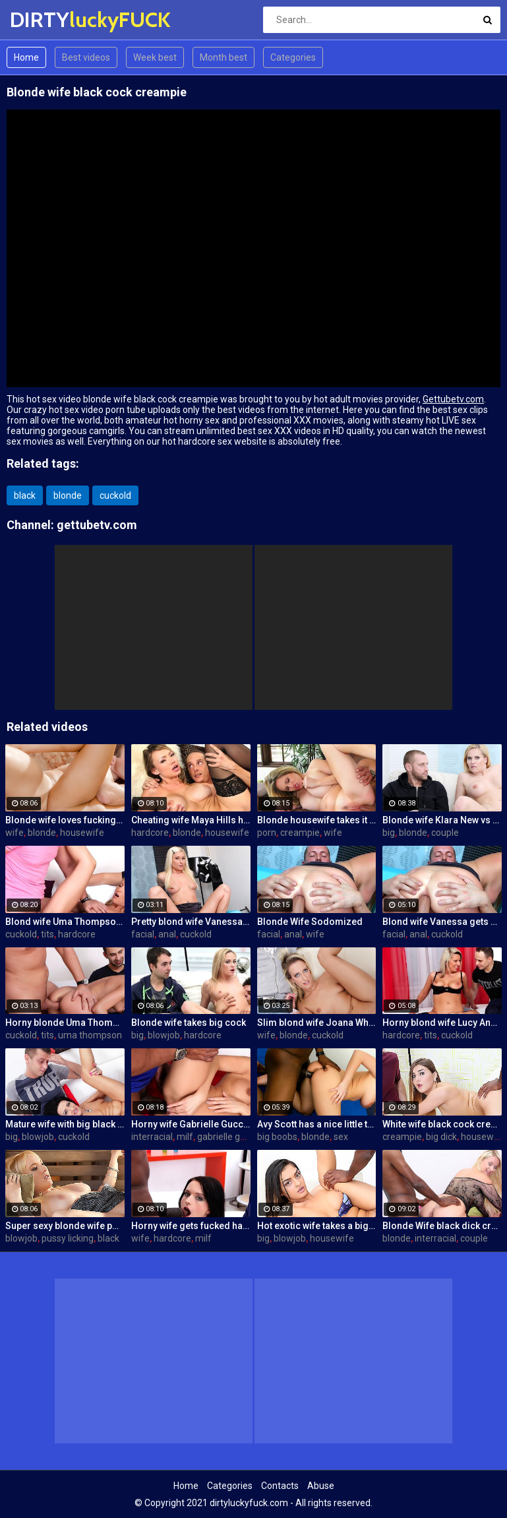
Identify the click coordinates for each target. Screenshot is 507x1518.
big (388, 832)
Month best (223, 57)
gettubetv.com (97, 525)
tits (47, 934)
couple (445, 832)
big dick (441, 1136)
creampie (300, 832)
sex (341, 1136)
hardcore (150, 832)
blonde (67, 495)
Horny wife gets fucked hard (191, 1225)
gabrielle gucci (226, 1136)
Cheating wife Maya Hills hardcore (191, 820)
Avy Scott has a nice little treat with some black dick (316, 1124)
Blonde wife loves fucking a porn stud (65, 820)
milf (185, 1136)
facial (142, 934)
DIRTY (44, 19)
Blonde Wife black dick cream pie (442, 1225)
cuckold (115, 495)
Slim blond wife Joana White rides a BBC (316, 1022)
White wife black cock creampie (442, 1124)
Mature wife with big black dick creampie (65, 1124)
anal (167, 934)
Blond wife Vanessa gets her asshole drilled (442, 921)
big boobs (277, 1136)
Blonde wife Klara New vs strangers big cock (442, 820)
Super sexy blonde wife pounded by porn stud (65, 1225)
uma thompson (90, 1035)
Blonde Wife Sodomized (310, 921)
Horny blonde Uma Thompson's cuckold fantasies (65, 1022)
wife (14, 832)
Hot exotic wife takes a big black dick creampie (316, 1225)
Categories (293, 57)
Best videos (86, 57)
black (25, 495)
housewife (82, 832)
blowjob (164, 1035)
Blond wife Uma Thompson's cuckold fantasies (65, 921)
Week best (155, 57)
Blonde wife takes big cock (188, 1022)
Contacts (280, 1485)
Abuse (320, 1485)
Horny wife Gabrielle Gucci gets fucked (191, 1124)
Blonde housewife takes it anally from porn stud (316, 820)
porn (266, 832)
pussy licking (68, 1238)
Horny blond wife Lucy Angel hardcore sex (442, 1022)
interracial (152, 1136)
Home (26, 57)
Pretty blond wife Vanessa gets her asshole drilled (191, 921)
